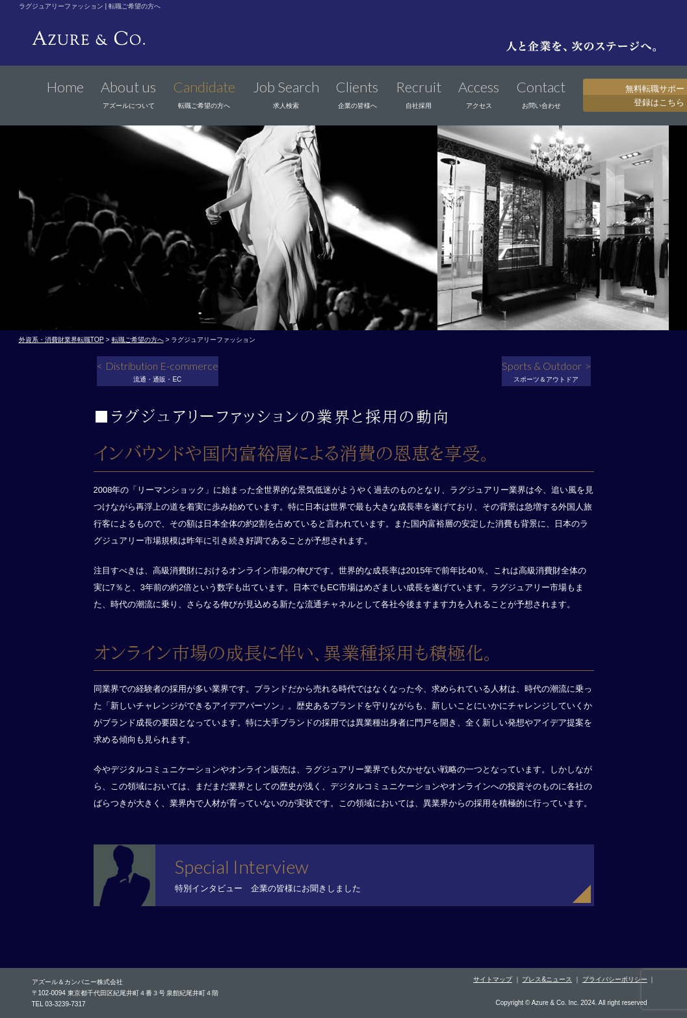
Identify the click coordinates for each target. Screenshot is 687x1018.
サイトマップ (492, 979)
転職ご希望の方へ (138, 339)
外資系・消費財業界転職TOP (61, 339)
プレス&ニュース (547, 979)
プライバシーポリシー (614, 979)
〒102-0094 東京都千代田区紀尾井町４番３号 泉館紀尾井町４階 (125, 993)
